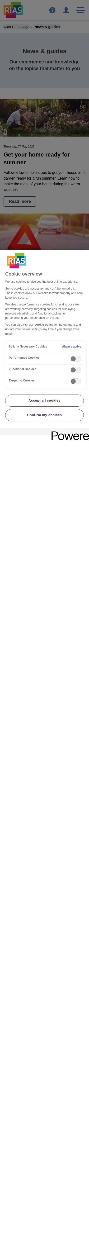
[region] (44, 749)
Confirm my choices (44, 415)
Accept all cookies (44, 400)
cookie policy (44, 324)
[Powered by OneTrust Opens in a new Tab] (69, 432)
